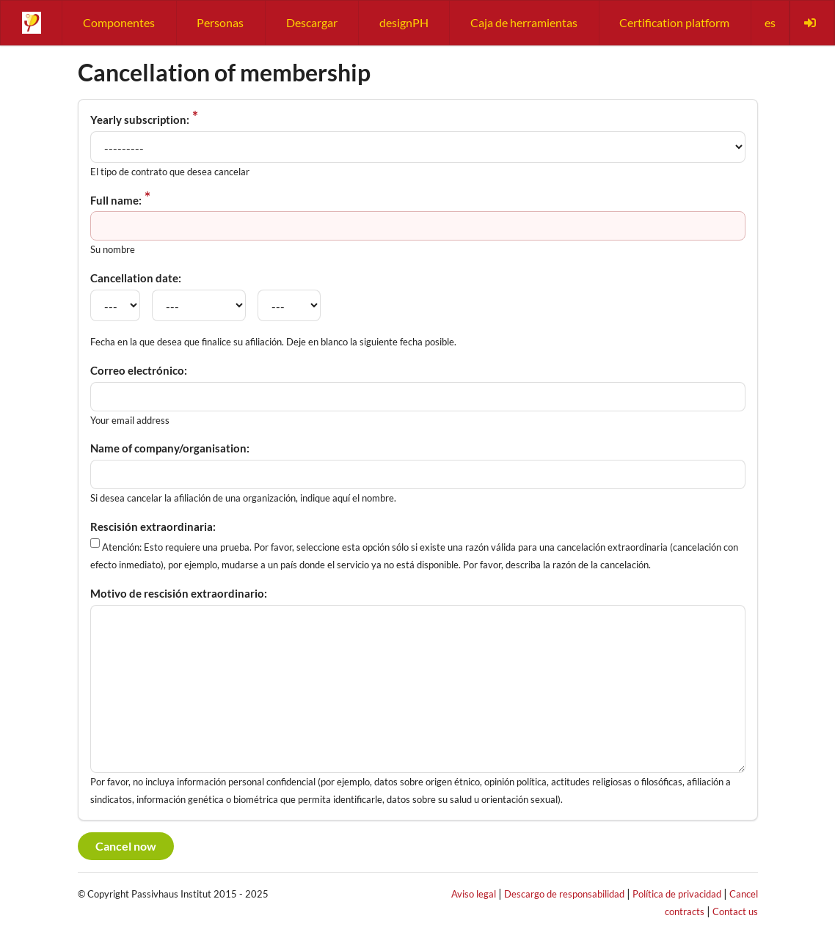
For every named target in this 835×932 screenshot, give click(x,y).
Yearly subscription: (139, 119)
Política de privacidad (676, 894)
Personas (220, 22)
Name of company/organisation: (169, 448)
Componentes (119, 22)
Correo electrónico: (138, 370)
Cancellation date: (135, 278)
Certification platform (674, 22)
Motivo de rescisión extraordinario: (178, 593)
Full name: (116, 200)
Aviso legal (473, 894)
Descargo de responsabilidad (564, 894)
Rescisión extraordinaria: (153, 526)
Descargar (312, 22)
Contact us (735, 911)
